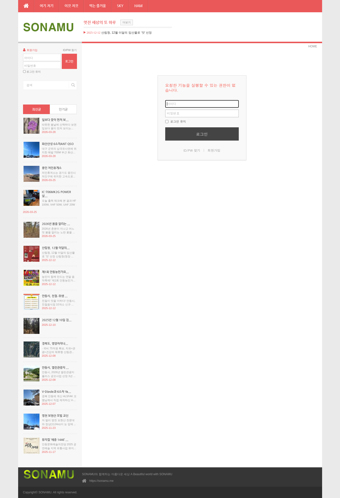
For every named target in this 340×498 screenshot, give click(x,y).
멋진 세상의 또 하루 (100, 22)
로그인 (202, 134)
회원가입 (30, 50)
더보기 (127, 22)
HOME (312, 46)
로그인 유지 (33, 71)
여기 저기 (46, 6)
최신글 (36, 109)
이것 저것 (71, 6)
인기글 (63, 109)
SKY (120, 6)
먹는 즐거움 (97, 6)
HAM (138, 6)
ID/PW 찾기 (70, 50)
